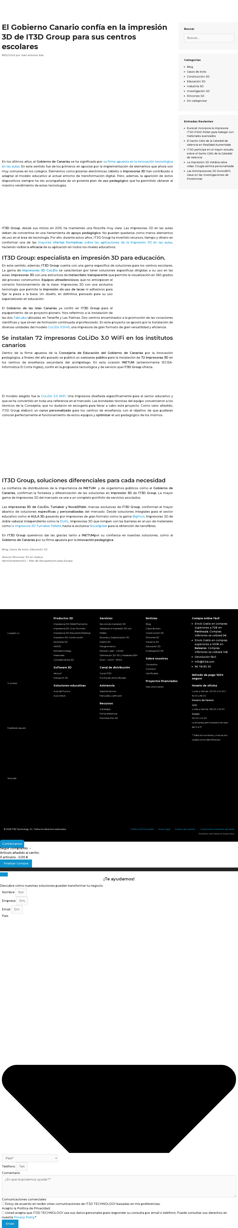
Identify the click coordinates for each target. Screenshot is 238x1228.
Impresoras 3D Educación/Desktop (72, 633)
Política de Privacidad (142, 829)
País (5, 916)
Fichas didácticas (108, 713)
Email (6, 909)
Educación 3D (39, 549)
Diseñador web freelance (210, 834)
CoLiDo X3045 (59, 327)
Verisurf (58, 673)
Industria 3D (195, 86)
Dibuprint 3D (61, 677)
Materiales (59, 655)
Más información (155, 686)
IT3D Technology (20, 829)
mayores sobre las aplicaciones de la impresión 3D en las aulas (105, 242)
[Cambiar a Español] (196, 746)
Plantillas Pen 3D (109, 718)
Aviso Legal (164, 829)
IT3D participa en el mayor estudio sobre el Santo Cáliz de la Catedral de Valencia (210, 153)
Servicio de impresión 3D (113, 624)
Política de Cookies (185, 829)
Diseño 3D (105, 641)
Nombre (8, 892)
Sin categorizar (197, 100)
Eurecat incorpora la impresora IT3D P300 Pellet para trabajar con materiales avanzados (210, 132)
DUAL (64, 521)
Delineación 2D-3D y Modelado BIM (118, 655)
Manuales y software (111, 695)
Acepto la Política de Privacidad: (26, 1208)
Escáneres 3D (61, 641)
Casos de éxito (18, 549)
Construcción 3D (198, 76)
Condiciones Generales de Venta (217, 829)
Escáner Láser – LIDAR (111, 650)
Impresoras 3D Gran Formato (69, 628)
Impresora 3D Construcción (68, 637)
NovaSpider (98, 526)
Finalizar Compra (16, 863)
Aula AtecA (60, 695)
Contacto (151, 668)
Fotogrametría (107, 646)
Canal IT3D (106, 673)
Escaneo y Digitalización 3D (114, 637)
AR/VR (57, 646)
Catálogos (105, 709)
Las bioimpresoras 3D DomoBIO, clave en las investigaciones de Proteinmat (209, 175)
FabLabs (20, 317)
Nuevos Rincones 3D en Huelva (22, 557)
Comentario (11, 1173)
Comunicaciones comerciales (24, 1199)
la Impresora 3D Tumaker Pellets (36, 526)
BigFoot (138, 516)
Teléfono (9, 1166)
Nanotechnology (62, 650)
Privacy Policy (24, 1217)
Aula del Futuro (62, 691)
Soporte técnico (108, 691)
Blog (5, 549)
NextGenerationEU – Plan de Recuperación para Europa (37, 560)
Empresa (9, 901)
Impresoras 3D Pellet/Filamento (70, 624)
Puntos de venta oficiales (113, 677)
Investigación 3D (198, 91)
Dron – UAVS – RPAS (111, 659)
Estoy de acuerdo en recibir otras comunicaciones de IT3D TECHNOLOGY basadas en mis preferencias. (82, 1204)
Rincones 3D (195, 96)
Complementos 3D (64, 659)
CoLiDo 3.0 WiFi (53, 396)
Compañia (151, 664)
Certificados (152, 673)
